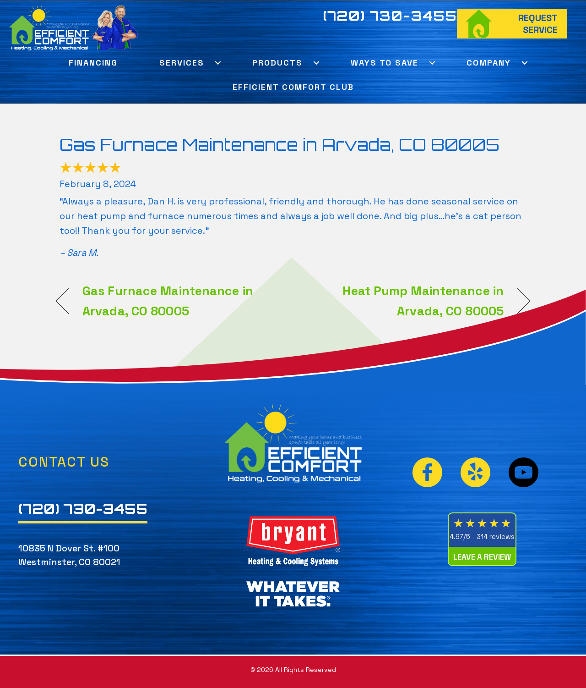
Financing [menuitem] (93, 62)
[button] (217, 62)
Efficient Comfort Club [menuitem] (293, 87)
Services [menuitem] (181, 62)
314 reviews (496, 536)
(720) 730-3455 (390, 15)
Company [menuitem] (489, 62)
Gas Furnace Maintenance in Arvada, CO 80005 (279, 144)
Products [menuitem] (277, 62)
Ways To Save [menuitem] (384, 62)
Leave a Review (482, 557)
